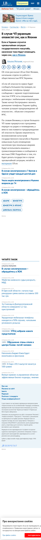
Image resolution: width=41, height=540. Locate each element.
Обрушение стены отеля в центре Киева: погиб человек (18, 343)
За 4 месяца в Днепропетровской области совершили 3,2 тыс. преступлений (17, 307)
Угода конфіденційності (11, 399)
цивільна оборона (12, 210)
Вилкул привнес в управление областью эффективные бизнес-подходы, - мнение (20, 376)
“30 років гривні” (23, 8)
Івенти (4, 391)
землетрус (18, 201)
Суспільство (14, 27)
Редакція (5, 394)
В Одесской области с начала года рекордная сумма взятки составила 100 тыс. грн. (20, 293)
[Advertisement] (20, 233)
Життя (23, 27)
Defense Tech (7, 8)
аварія (6, 201)
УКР (32, 3)
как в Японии (18, 55)
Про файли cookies (9, 535)
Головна (5, 27)
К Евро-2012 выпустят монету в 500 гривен (19, 365)
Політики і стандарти (10, 396)
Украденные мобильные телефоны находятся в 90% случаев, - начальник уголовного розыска (19, 320)
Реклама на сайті (8, 388)
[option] (20, 18)
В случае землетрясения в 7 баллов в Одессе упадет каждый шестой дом (19, 172)
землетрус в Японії (12, 205)
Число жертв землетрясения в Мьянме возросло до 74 (20, 182)
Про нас (5, 386)
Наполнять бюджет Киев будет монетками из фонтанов (15, 354)
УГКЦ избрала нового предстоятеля (17, 332)
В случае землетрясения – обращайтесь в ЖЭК (20, 191)
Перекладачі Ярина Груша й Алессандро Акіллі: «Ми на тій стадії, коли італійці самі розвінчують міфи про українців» (26, 22)
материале (7, 163)
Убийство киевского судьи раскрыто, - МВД (19, 281)
